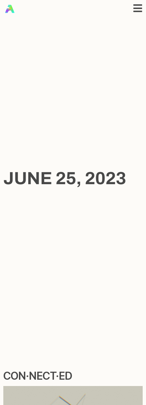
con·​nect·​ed (37, 375)
